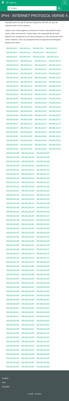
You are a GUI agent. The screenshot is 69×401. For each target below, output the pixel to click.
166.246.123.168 (42, 245)
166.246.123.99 (55, 149)
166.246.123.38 (40, 86)
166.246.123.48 (12, 98)
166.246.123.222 (42, 320)
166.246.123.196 (12, 287)
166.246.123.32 (12, 82)
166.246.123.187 (12, 274)
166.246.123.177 (42, 257)
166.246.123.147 (42, 216)
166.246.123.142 (12, 211)
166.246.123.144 (42, 211)
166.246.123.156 (42, 228)
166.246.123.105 (42, 157)
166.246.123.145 (12, 216)
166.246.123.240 (42, 345)
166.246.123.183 (42, 266)
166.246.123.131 (27, 195)
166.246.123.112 (12, 169)
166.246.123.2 (38, 48)
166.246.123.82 (40, 132)
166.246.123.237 (42, 341)
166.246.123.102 (42, 153)
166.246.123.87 (55, 136)
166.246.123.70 (40, 119)
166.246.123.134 (27, 199)
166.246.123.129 (42, 190)
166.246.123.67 (55, 115)
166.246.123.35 (55, 82)
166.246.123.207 (42, 299)
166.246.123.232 (12, 337)
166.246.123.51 (55, 98)
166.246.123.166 (12, 245)
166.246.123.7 (51, 52)
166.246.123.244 (12, 354)
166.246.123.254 (27, 366)
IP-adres (9, 3)
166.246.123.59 (55, 107)
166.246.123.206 (27, 299)
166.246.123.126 (42, 186)
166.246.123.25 (26, 73)
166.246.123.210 (42, 304)
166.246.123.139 (12, 207)
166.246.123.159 (42, 232)
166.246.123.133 (12, 199)
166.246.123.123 (42, 182)
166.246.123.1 (24, 48)
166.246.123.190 (12, 278)
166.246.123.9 (24, 56)
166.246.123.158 (27, 232)
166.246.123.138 (42, 203)
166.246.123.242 (27, 350)
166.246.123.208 (12, 304)
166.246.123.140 (27, 207)
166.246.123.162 (42, 237)
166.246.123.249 (42, 358)
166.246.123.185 (27, 270)
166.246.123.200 (27, 291)
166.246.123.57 (26, 107)
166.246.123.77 (26, 128)
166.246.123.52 (12, 102)
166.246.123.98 (40, 149)
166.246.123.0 (11, 48)
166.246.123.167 (27, 245)
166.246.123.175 (12, 257)
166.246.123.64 (12, 115)
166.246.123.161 (27, 237)
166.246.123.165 (42, 241)
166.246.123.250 (12, 362)
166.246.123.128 (27, 190)
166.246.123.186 (42, 270)
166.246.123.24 (12, 73)
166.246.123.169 (12, 249)
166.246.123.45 (26, 94)
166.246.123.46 (40, 94)
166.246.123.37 (26, 86)
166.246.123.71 (55, 119)
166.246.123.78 (40, 128)
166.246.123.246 (42, 354)
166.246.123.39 (55, 86)
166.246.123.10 (38, 56)
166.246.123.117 (42, 174)
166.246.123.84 (12, 136)
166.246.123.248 (27, 358)
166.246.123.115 (12, 174)
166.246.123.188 (27, 274)
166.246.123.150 (42, 220)
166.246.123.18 (40, 65)
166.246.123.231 (42, 333)
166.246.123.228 (42, 329)
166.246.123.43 (55, 90)
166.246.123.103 (12, 157)
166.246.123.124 (12, 186)
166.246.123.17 (26, 65)
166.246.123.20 (12, 69)
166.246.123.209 (27, 304)
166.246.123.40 (12, 90)
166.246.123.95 (55, 144)
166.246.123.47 (55, 94)
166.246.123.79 (55, 128)
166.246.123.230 (27, 333)
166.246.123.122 (27, 182)
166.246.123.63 (55, 111)
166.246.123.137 (27, 203)
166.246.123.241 (12, 350)
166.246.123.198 (42, 287)
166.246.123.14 (40, 61)
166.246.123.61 (26, 111)
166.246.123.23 (55, 69)
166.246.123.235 (12, 341)
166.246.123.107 (27, 161)
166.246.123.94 (40, 144)
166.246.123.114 (42, 169)
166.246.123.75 (55, 123)
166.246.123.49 (26, 98)
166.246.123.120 (42, 178)
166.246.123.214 (12, 312)
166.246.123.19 (55, 65)
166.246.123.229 (12, 333)
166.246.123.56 (12, 107)
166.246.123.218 (27, 316)
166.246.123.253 (12, 366)
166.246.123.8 (11, 56)
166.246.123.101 (27, 153)
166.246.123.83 (55, 132)
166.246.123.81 (26, 132)
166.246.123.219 (42, 316)
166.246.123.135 (42, 199)
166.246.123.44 (12, 94)
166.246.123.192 (42, 278)
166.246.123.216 (42, 312)
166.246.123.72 (12, 123)
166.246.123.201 (42, 291)
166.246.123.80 (12, 132)
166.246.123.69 (26, 119)
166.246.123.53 (26, 102)
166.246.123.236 (27, 341)
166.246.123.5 (24, 52)
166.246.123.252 (42, 362)
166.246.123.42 (40, 90)
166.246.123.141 (42, 207)
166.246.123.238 (12, 345)
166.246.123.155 (27, 228)
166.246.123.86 (40, 136)
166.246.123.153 (42, 224)
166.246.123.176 (27, 257)
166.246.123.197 (27, 287)
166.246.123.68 (12, 119)
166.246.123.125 (27, 186)
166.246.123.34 (40, 82)
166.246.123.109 (12, 165)
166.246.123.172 (12, 253)
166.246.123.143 (27, 211)
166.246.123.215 (27, 312)
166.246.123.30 (40, 77)
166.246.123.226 (12, 329)
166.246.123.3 (51, 48)
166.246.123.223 (12, 324)
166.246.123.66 (40, 115)
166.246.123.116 (27, 174)
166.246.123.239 (27, 345)
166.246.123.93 (26, 144)
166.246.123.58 (40, 107)
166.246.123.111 (42, 165)
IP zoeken (5, 386)
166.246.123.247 (12, 358)
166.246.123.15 (55, 61)
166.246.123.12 (12, 61)
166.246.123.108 (42, 161)
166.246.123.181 (12, 266)
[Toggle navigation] (65, 2)
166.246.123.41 (26, 90)
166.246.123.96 (12, 149)
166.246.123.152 (27, 224)
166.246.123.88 (12, 140)
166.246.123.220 (12, 320)
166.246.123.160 (12, 237)
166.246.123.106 (12, 161)
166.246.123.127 (12, 190)
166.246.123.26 (40, 73)
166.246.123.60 (12, 111)
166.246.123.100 (12, 153)
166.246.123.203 (27, 295)
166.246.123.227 (27, 329)
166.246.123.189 (42, 274)
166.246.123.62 (40, 111)
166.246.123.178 (12, 262)
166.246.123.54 (40, 102)
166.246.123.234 (42, 337)
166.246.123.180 (42, 262)
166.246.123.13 (26, 61)
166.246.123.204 (42, 295)
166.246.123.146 (27, 216)
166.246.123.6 (38, 52)
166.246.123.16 (12, 65)
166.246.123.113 (27, 169)
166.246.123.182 (27, 266)
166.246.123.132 (42, 195)
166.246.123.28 (12, 77)
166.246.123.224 (27, 324)
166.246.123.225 (42, 324)
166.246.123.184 (12, 270)
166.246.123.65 (26, 115)
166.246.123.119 (27, 178)
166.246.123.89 (26, 140)
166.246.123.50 (40, 98)
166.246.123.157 (12, 232)
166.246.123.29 (26, 77)
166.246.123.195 (42, 283)
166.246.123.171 (42, 249)
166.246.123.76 (12, 128)
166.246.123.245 (27, 354)
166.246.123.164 (27, 241)
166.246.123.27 (55, 73)
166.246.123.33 (26, 82)
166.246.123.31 (55, 77)
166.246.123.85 (26, 136)
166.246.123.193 (12, 283)
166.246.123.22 (40, 69)
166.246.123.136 (12, 203)
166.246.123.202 (12, 295)
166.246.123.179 (27, 262)
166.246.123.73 (26, 123)
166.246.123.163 (12, 241)
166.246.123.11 (53, 56)
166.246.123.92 (12, 144)
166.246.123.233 (27, 337)
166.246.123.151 (12, 224)
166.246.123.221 (27, 320)
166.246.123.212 (27, 308)
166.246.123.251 (27, 362)
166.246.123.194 (27, 283)
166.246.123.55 (55, 102)
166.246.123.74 (40, 123)
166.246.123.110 (27, 165)
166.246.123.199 (12, 291)
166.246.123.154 (12, 228)
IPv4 (3, 382)
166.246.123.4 (11, 52)
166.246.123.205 (12, 299)
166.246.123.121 (12, 182)
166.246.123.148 (12, 220)
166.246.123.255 (42, 366)
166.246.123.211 (12, 308)
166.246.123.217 (12, 316)
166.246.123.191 (27, 278)
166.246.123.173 (27, 253)
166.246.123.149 (27, 220)
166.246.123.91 (55, 140)
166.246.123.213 (42, 308)
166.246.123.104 (27, 157)
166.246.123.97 (26, 149)
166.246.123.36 (12, 86)
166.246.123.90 (40, 140)
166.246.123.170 (27, 249)
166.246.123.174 (42, 253)
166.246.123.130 (12, 195)
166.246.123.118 (12, 178)
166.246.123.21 (26, 69)
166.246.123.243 (42, 350)
